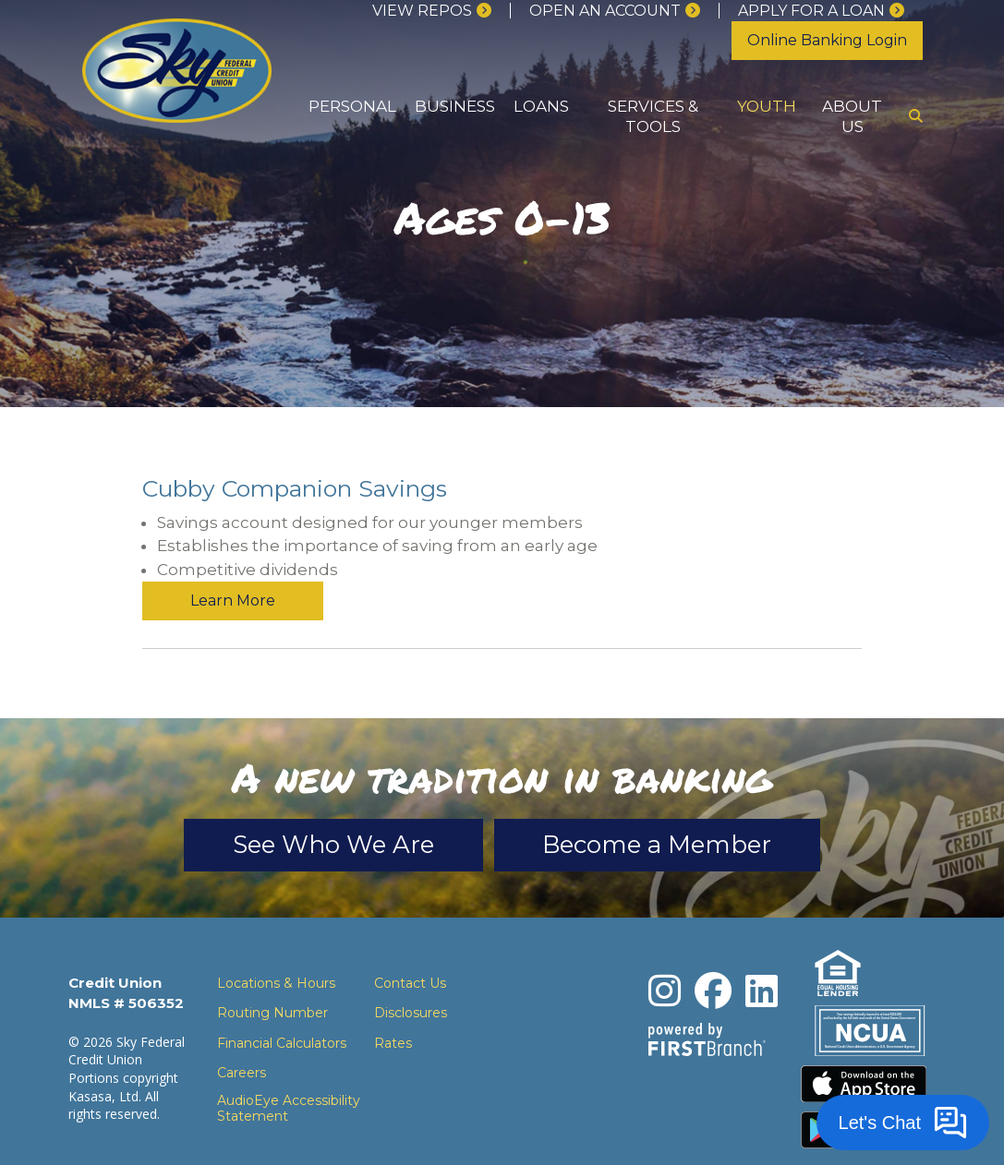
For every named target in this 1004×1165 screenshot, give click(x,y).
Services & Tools (653, 116)
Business (455, 106)
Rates (393, 1004)
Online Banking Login (827, 40)
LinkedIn (761, 951)
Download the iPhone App (863, 1045)
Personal (352, 106)
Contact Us (410, 944)
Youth (766, 106)
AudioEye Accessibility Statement (288, 1070)
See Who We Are (333, 806)
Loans (541, 106)
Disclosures (410, 974)
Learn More (771, 495)
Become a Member (657, 806)
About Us (852, 116)
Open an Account (605, 10)
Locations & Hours (276, 944)
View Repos (422, 10)
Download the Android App (863, 1091)
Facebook (713, 951)
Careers (241, 1034)
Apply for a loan (811, 10)
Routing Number (272, 974)
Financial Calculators (281, 1004)
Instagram (664, 951)
